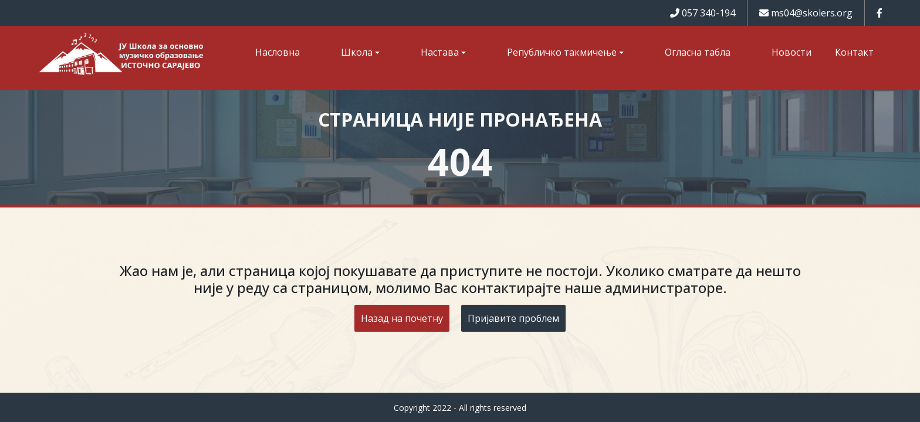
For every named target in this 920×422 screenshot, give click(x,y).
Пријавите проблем (513, 318)
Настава (440, 52)
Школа (357, 52)
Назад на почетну (402, 318)
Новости (791, 52)
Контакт (854, 52)
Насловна (277, 52)
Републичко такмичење (562, 52)
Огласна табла (697, 52)
